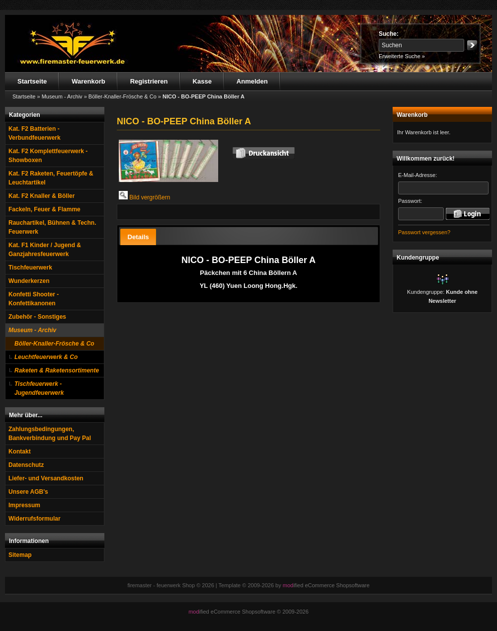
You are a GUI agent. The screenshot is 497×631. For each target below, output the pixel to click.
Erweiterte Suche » (402, 56)
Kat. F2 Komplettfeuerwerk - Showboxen (47, 156)
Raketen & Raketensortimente (56, 370)
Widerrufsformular (34, 518)
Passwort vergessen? (424, 232)
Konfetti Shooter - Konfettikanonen (33, 299)
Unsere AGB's (28, 491)
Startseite (32, 81)
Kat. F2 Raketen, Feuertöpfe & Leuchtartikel (50, 178)
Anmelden (252, 81)
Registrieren (149, 81)
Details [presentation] (138, 237)
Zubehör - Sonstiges (37, 316)
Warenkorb (88, 81)
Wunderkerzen (28, 280)
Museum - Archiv (32, 330)
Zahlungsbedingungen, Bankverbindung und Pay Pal (49, 434)
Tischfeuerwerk (30, 267)
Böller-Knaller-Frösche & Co (54, 343)
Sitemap (20, 554)
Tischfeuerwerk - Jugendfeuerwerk (39, 388)
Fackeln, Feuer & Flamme (44, 209)
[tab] (138, 237)
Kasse (202, 81)
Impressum (24, 505)
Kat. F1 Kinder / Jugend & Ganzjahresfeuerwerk (44, 250)
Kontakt (19, 451)
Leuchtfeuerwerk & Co (46, 357)
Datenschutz (26, 464)
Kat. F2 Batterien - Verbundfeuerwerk (34, 133)
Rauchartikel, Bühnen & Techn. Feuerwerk (52, 227)
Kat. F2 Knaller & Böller (41, 195)
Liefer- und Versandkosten (45, 478)
